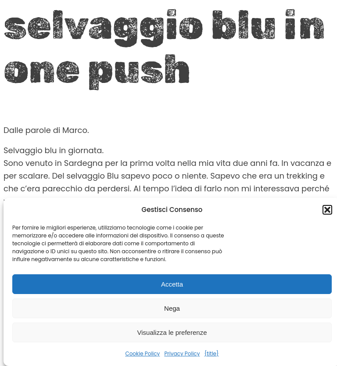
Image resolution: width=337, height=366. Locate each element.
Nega (172, 308)
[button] (327, 209)
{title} (211, 353)
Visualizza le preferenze (172, 332)
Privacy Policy (182, 353)
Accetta (172, 284)
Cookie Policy (142, 353)
